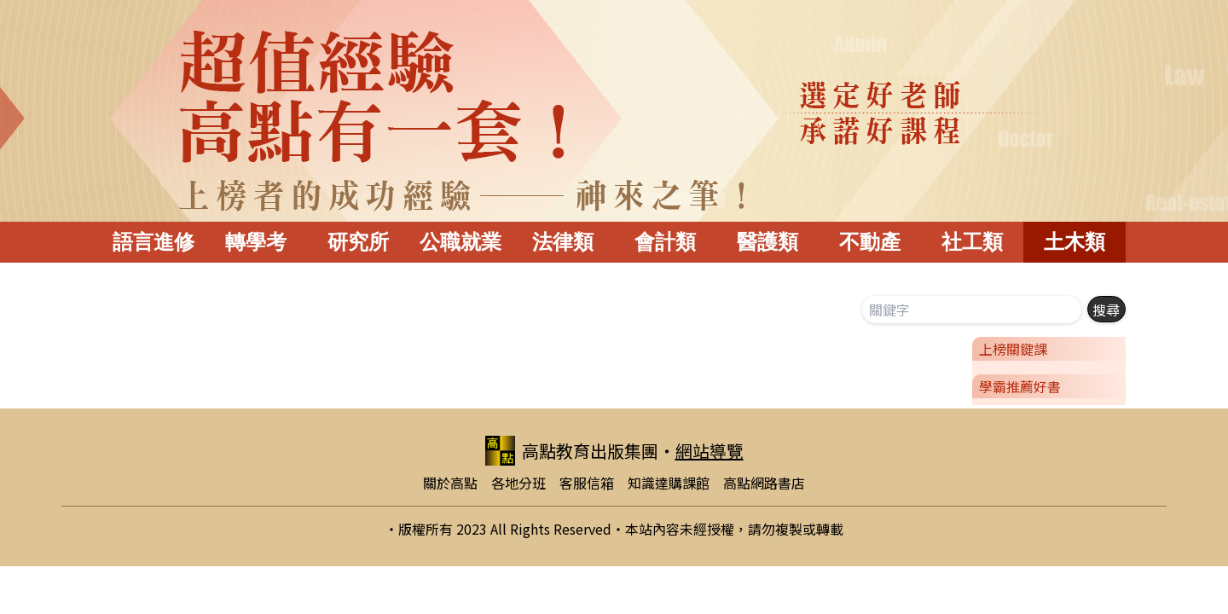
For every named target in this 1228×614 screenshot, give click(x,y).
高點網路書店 (764, 482)
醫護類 (767, 241)
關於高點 (450, 482)
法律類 (563, 241)
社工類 (972, 241)
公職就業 (460, 241)
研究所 (358, 241)
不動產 (870, 241)
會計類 (665, 241)
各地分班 (518, 482)
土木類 (1074, 241)
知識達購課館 (669, 482)
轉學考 (256, 241)
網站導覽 (709, 450)
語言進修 (153, 241)
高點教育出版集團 (571, 451)
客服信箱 (586, 482)
